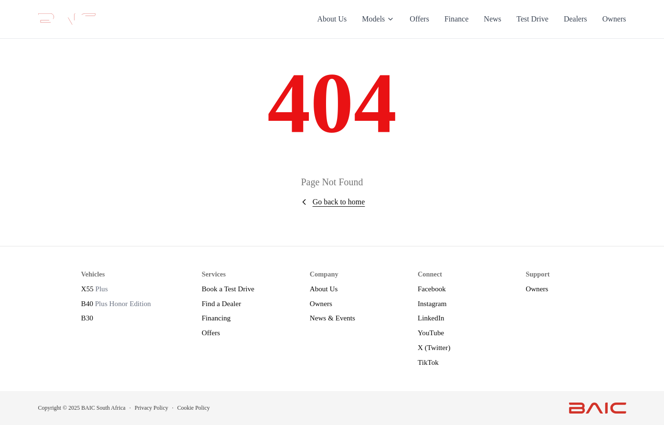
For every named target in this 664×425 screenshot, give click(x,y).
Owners (614, 19)
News (492, 19)
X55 (94, 289)
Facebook (432, 289)
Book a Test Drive (227, 289)
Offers (419, 19)
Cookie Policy (193, 407)
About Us (332, 19)
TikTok (428, 362)
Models (378, 19)
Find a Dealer (221, 303)
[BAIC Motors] (66, 19)
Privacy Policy (151, 407)
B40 (116, 303)
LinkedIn (431, 318)
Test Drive (532, 19)
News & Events (332, 318)
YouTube (431, 333)
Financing (216, 318)
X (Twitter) (434, 347)
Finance (456, 19)
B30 (87, 318)
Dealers (575, 19)
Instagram (432, 303)
